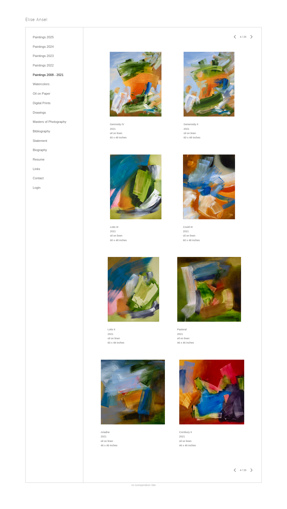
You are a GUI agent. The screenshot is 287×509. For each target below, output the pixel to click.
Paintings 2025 (43, 37)
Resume (39, 159)
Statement (40, 140)
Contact (38, 178)
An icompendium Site (143, 485)
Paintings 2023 (43, 56)
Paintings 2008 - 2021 (48, 75)
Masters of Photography (49, 121)
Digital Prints (42, 103)
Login (37, 187)
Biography (40, 150)
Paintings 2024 (43, 46)
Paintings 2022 (43, 65)
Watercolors (41, 84)
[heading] (36, 20)
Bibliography (41, 131)
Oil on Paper (41, 93)
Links (36, 169)
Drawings (39, 112)
